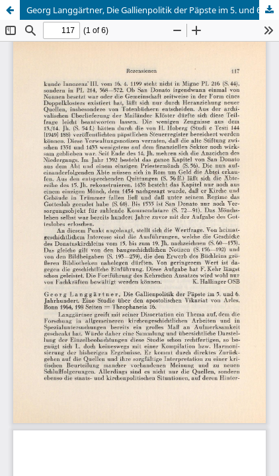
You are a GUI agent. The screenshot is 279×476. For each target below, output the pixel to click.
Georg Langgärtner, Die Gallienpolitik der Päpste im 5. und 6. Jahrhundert (152, 10)
